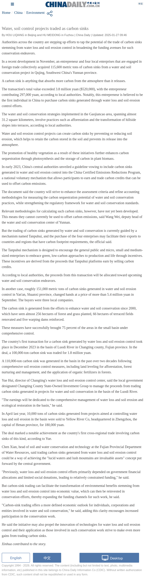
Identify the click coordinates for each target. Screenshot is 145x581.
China (18, 13)
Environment (35, 13)
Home (6, 13)
